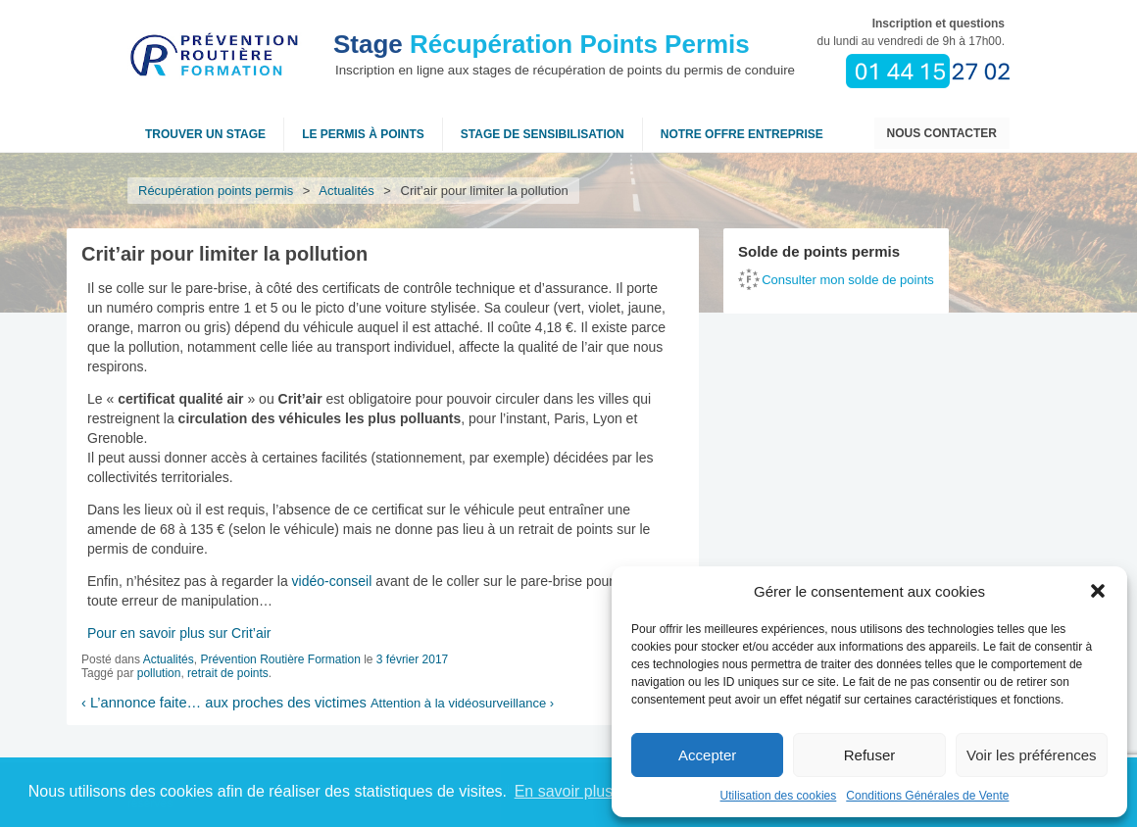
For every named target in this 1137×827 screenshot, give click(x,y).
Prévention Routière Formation (280, 659)
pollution (159, 673)
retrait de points (228, 673)
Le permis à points (363, 134)
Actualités (347, 190)
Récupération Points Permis (541, 44)
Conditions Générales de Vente (927, 796)
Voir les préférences (1031, 755)
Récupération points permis (215, 190)
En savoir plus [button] (564, 791)
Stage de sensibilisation (542, 134)
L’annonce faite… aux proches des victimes (224, 702)
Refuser (870, 755)
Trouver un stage (205, 134)
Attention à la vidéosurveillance (462, 703)
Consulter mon (848, 279)
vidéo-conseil (332, 581)
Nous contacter (942, 133)
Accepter (707, 755)
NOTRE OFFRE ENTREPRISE (742, 134)
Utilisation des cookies (778, 796)
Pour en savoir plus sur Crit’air (179, 633)
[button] (1098, 591)
